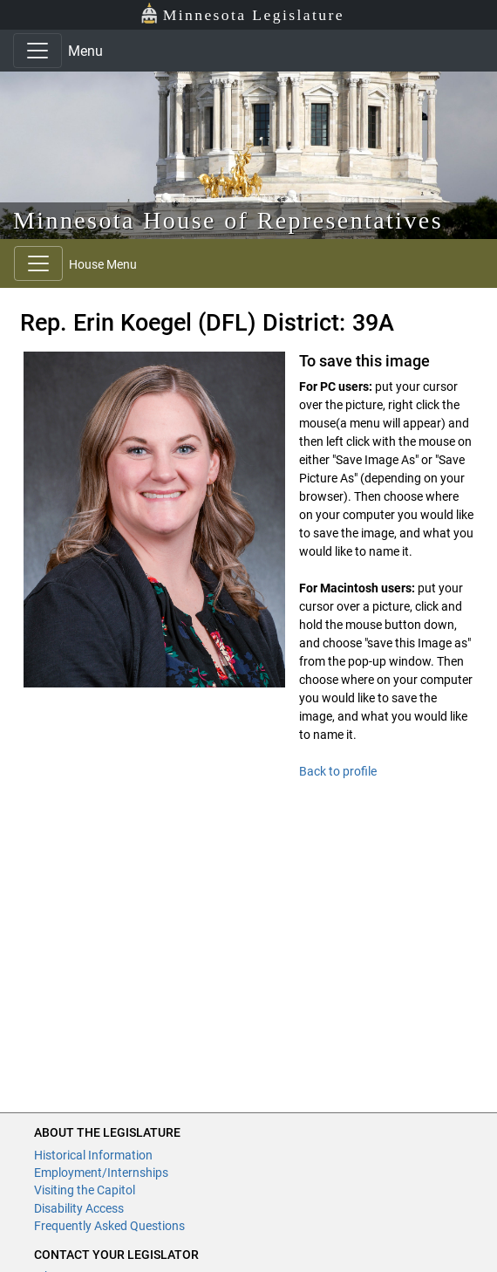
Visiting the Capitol (84, 1190)
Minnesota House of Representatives (228, 220)
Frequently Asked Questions (109, 1226)
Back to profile (338, 771)
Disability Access (79, 1208)
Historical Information (93, 1155)
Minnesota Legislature (242, 13)
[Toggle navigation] (37, 50)
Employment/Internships (101, 1173)
